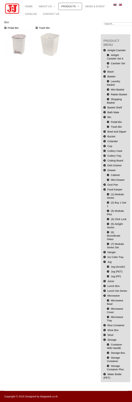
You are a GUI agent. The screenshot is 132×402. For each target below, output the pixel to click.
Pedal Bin (116, 121)
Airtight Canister (116, 50)
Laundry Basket (113, 83)
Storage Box (118, 352)
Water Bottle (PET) (112, 376)
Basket (111, 76)
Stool (110, 334)
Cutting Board (115, 160)
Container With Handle (114, 346)
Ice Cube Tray (115, 257)
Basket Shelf (114, 107)
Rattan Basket (119, 94)
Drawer (111, 170)
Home (29, 6)
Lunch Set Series (117, 290)
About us (45, 6)
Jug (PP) (116, 276)
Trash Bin (116, 126)
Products (68, 6)
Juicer (110, 281)
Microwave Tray (115, 319)
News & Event (95, 6)
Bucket (111, 136)
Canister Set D (116, 65)
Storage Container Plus (115, 367)
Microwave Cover (115, 310)
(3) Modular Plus (115, 212)
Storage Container (113, 359)
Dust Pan (112, 184)
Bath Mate (113, 112)
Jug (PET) (117, 271)
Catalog (31, 13)
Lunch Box (113, 285)
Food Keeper (114, 189)
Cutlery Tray (114, 155)
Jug (109, 261)
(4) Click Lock (118, 219)
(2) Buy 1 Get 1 (116, 204)
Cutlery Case (114, 150)
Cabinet (115, 175)
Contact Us (51, 13)
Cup (109, 146)
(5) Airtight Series (115, 225)
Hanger (111, 252)
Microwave (113, 295)
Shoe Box (113, 330)
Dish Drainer (114, 165)
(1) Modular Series (115, 196)
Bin (109, 117)
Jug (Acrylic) (118, 266)
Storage (112, 339)
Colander (112, 141)
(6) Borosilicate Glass (113, 236)
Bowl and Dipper (116, 131)
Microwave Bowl (115, 302)
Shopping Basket (114, 101)
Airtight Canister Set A (115, 57)
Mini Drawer (118, 179)
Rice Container (115, 325)
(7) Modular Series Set (115, 245)
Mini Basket (117, 89)
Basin (110, 71)
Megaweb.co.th (49, 396)
